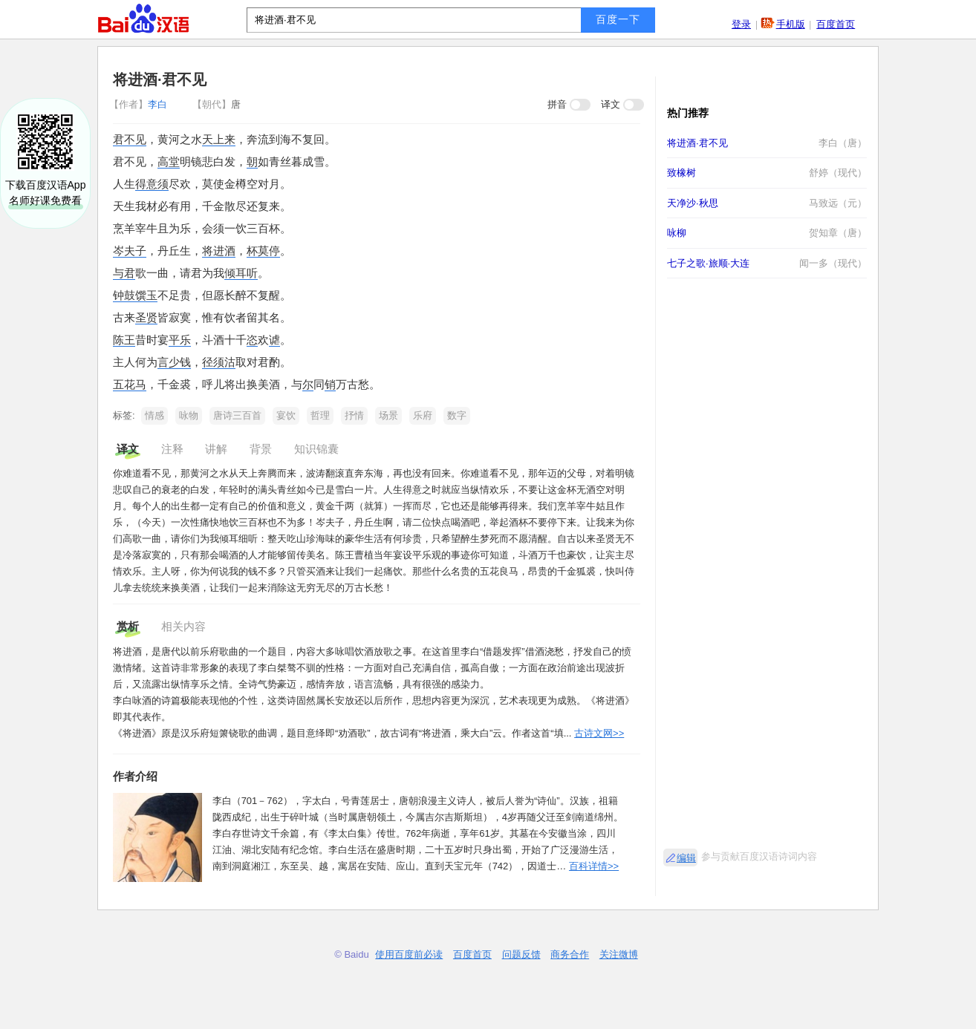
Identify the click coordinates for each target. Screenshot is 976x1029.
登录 (741, 24)
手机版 (790, 24)
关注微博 (618, 954)
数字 (456, 415)
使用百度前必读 (409, 954)
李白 (139, 104)
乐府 (422, 415)
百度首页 (835, 24)
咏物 (188, 415)
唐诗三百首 (237, 415)
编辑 (686, 857)
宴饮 (286, 415)
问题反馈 (521, 954)
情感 (154, 415)
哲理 (320, 415)
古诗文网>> (599, 733)
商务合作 (569, 954)
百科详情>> (594, 866)
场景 (388, 415)
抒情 (354, 415)
